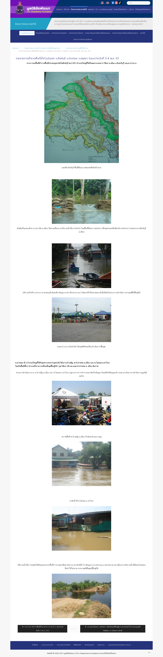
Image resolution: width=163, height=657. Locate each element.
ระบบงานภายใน (47, 645)
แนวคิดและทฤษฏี (106, 9)
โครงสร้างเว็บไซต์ (63, 645)
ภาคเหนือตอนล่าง (42, 33)
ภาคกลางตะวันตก (76, 33)
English (77, 645)
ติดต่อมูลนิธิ (89, 645)
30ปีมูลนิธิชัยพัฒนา (143, 9)
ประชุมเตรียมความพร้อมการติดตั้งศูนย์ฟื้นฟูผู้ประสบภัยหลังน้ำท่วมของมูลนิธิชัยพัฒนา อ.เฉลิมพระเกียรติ (113, 628)
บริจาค (131, 9)
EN (105, 3)
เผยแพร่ (91, 9)
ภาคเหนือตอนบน (27, 33)
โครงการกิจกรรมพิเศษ (83, 39)
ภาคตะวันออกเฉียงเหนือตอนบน (97, 33)
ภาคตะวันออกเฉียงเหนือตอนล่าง (125, 33)
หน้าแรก (59, 9)
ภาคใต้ (142, 33)
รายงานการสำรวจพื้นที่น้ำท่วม (77, 48)
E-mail (35, 645)
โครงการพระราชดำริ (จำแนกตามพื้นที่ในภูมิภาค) (42, 48)
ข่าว (96, 9)
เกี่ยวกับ (67, 9)
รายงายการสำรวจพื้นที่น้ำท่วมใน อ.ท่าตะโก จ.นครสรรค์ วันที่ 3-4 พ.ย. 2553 (42, 628)
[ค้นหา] (138, 3)
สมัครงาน (101, 645)
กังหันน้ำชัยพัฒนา (121, 9)
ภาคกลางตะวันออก (59, 33)
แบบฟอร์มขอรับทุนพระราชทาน (119, 645)
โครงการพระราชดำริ (79, 9)
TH (99, 3)
